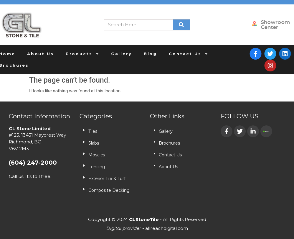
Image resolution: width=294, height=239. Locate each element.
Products (66, 54)
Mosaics (96, 155)
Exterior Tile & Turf (106, 178)
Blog (134, 53)
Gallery (105, 53)
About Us (24, 53)
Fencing (96, 166)
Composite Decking (109, 190)
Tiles (92, 131)
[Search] (181, 24)
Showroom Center (278, 24)
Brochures (169, 143)
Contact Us (172, 54)
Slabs (93, 143)
